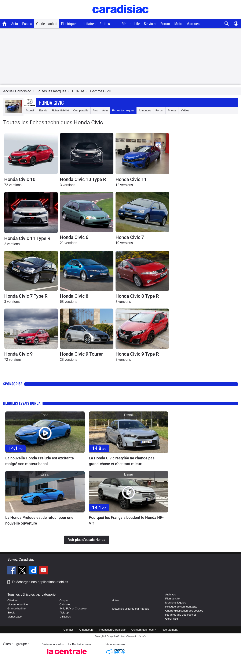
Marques (193, 23)
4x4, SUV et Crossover (73, 608)
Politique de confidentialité (181, 606)
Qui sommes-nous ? (143, 629)
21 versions (68, 243)
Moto (178, 23)
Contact (68, 629)
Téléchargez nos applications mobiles (40, 582)
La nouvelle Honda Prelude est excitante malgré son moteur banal (39, 461)
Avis (95, 110)
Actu (14, 23)
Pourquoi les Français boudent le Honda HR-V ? (126, 520)
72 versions (13, 185)
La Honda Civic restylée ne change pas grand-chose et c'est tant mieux (121, 461)
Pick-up (64, 612)
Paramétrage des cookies (180, 614)
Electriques (69, 23)
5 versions (123, 301)
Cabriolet (64, 604)
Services (150, 23)
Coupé (63, 600)
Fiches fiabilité (60, 110)
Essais (27, 23)
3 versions (67, 185)
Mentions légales (175, 602)
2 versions (12, 244)
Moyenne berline (17, 604)
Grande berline (16, 608)
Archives (170, 594)
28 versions (68, 359)
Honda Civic (51, 102)
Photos (172, 110)
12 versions (124, 185)
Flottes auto (108, 23)
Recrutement (170, 629)
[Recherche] (226, 23)
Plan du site (172, 598)
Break (11, 612)
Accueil (30, 110)
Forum (165, 23)
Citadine (12, 600)
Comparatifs (80, 110)
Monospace (14, 616)
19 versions (124, 243)
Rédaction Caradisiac (112, 629)
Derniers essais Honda (21, 403)
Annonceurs (86, 629)
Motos (115, 600)
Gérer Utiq (171, 618)
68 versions (68, 301)
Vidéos (185, 110)
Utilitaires (88, 23)
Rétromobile (131, 23)
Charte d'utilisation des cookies (184, 610)
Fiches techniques (123, 110)
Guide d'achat (46, 23)
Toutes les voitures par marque (130, 608)
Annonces (145, 110)
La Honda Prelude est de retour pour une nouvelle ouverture (39, 520)
